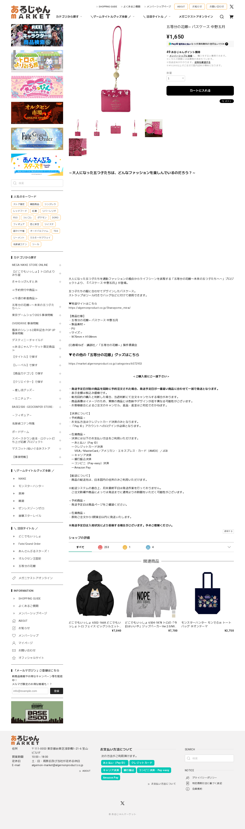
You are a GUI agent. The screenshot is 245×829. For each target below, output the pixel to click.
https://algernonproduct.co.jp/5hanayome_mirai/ (100, 307)
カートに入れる (200, 90)
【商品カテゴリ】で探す (27, 373)
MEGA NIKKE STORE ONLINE (30, 265)
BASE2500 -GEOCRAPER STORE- (33, 407)
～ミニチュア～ (22, 398)
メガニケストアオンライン (196, 16)
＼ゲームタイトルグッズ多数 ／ (112, 17)
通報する (228, 531)
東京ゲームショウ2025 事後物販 (34, 315)
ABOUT (181, 6)
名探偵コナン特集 (23, 423)
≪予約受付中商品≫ (25, 290)
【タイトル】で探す (25, 356)
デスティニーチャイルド (27, 340)
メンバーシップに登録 (180, 56)
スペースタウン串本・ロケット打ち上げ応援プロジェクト (33, 440)
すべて (80, 547)
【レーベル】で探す (25, 365)
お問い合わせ (217, 6)
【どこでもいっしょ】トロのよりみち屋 (33, 273)
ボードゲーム (20, 432)
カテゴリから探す (69, 17)
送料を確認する (202, 62)
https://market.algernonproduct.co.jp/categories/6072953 (105, 363)
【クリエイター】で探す (27, 382)
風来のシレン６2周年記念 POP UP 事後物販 (33, 332)
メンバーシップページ (159, 6)
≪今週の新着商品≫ (25, 298)
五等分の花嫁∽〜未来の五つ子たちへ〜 (33, 307)
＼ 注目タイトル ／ (157, 17)
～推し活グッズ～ (23, 390)
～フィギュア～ (22, 415)
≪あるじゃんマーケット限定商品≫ (33, 348)
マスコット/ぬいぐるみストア (31, 448)
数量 (169, 72)
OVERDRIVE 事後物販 (27, 323)
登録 (56, 690)
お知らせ (197, 6)
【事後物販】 (20, 457)
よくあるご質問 (131, 6)
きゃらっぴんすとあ (25, 281)
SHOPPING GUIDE (108, 6)
